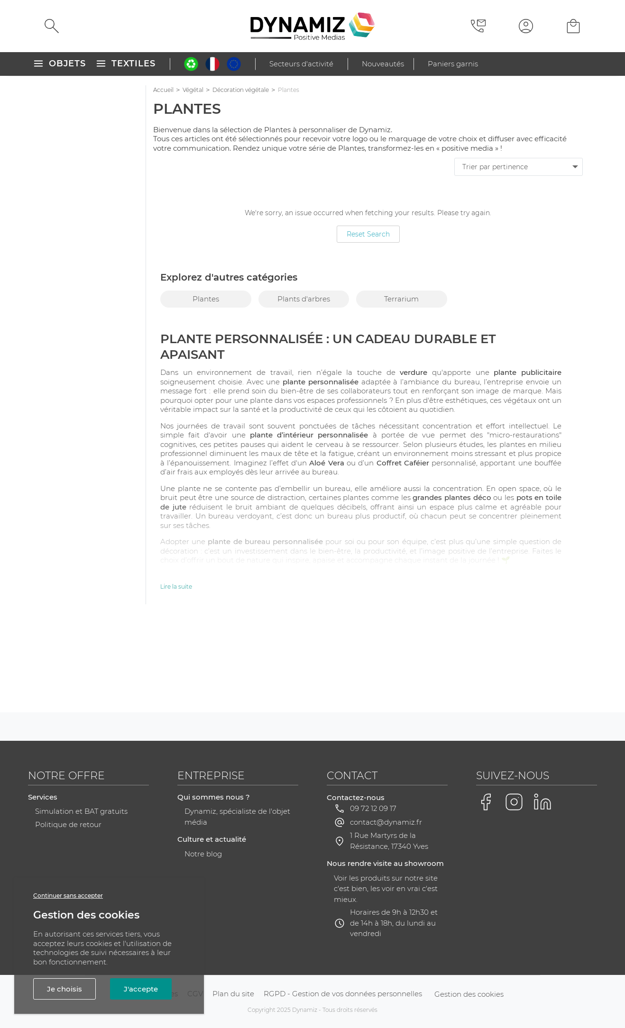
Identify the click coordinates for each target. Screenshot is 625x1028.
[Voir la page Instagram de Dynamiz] (514, 801)
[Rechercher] (51, 26)
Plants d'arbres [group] (303, 298)
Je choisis (64, 988)
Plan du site (233, 993)
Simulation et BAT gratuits (81, 811)
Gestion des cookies (469, 994)
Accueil (163, 89)
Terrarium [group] (401, 298)
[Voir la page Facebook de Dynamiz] (485, 801)
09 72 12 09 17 (373, 808)
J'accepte (141, 988)
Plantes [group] (206, 298)
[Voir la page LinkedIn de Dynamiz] (542, 801)
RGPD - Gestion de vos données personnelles (343, 993)
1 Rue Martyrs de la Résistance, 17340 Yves (389, 841)
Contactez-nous (356, 797)
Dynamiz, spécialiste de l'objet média (237, 817)
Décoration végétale (240, 89)
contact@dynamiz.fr (386, 822)
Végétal (193, 89)
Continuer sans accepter (68, 895)
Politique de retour (68, 824)
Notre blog (203, 853)
